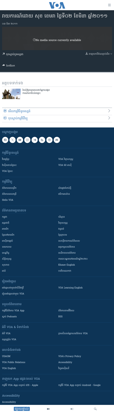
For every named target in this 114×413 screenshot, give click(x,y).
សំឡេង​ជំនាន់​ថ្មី (64, 188)
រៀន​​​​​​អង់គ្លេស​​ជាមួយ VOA (13, 294)
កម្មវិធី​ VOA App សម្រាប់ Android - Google (79, 385)
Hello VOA (7, 200)
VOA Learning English (70, 288)
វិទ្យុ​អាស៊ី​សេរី (63, 368)
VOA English (9, 368)
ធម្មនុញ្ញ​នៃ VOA (9, 339)
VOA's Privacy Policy (69, 356)
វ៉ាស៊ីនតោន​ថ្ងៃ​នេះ (9, 165)
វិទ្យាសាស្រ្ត (63, 223)
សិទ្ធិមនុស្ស (7, 259)
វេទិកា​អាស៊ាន (64, 194)
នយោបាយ (7, 247)
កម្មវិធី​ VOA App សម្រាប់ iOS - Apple (20, 385)
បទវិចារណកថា (64, 271)
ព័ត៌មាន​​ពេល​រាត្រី (9, 194)
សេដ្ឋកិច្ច (5, 253)
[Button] (8, 66)
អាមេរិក (5, 229)
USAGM (6, 356)
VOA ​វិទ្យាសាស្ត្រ (65, 159)
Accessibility (65, 362)
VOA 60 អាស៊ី (65, 165)
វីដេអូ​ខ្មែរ (5, 159)
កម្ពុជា (4, 217)
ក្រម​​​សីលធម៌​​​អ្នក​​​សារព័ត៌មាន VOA (73, 333)
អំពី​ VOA (6, 333)
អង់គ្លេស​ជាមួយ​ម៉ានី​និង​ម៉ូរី (13, 288)
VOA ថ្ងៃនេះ (7, 171)
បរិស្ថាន (61, 217)
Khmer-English (66, 265)
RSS (60, 316)
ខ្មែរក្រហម (62, 235)
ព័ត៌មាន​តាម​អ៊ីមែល (66, 310)
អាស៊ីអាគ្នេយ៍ (7, 241)
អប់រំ (4, 271)
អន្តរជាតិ (5, 223)
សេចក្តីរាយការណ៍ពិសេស (69, 241)
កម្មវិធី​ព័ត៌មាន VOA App (13, 310)
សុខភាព (5, 265)
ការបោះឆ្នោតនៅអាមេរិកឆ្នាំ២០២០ (73, 259)
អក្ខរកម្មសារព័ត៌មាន (66, 247)
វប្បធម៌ (61, 229)
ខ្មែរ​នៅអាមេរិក (8, 235)
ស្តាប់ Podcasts (9, 316)
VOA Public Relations (13, 362)
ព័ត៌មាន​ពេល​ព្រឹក (9, 188)
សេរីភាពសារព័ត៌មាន (67, 253)
